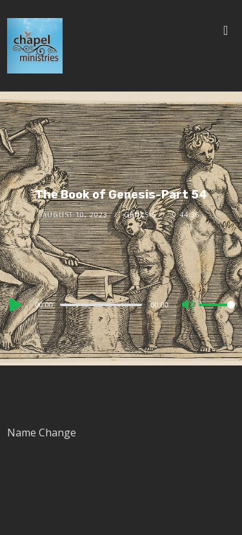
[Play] (14, 305)
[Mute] (188, 305)
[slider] (101, 305)
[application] (121, 304)
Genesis (140, 214)
